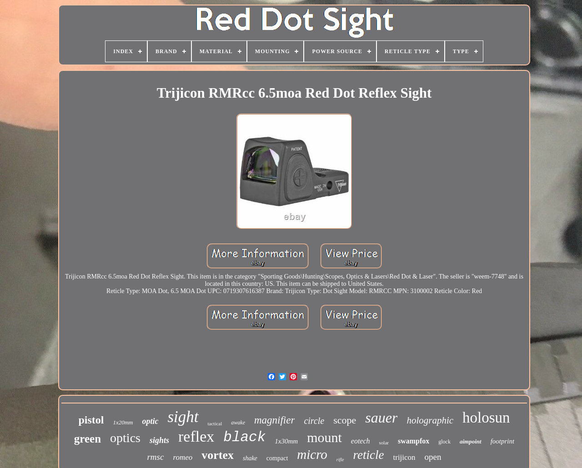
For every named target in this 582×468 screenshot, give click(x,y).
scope (344, 420)
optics (125, 438)
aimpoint (471, 441)
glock (444, 441)
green (87, 439)
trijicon (404, 457)
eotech (360, 441)
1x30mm (286, 441)
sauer (381, 417)
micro (312, 454)
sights (159, 440)
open (433, 457)
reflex (196, 436)
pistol (91, 420)
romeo (182, 457)
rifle (340, 459)
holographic (429, 420)
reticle (368, 455)
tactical (215, 423)
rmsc (155, 457)
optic (150, 421)
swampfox (413, 441)
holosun (486, 417)
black (244, 437)
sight (182, 417)
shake (250, 458)
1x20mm (123, 422)
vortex (217, 455)
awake (238, 422)
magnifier (274, 420)
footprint (503, 441)
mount (324, 437)
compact (277, 458)
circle (314, 421)
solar (384, 442)
